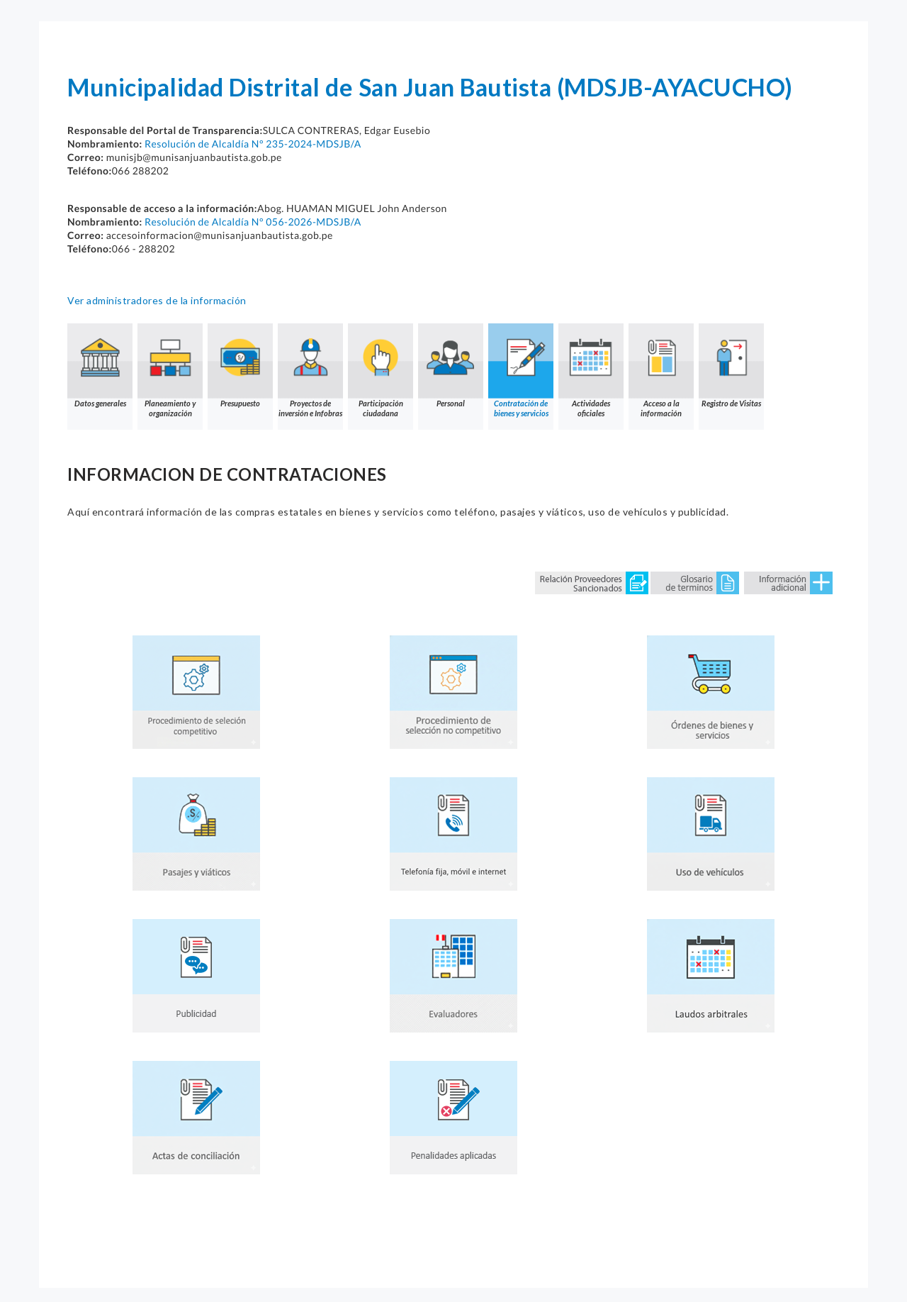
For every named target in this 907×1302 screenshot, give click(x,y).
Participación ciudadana (380, 370)
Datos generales (100, 365)
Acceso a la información (661, 370)
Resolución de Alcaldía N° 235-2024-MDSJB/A (253, 144)
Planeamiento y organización (170, 370)
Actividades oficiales (591, 370)
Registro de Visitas (731, 365)
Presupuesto (240, 365)
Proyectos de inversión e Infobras (310, 370)
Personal (450, 365)
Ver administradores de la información (157, 300)
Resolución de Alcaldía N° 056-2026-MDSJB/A (253, 222)
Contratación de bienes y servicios (520, 370)
